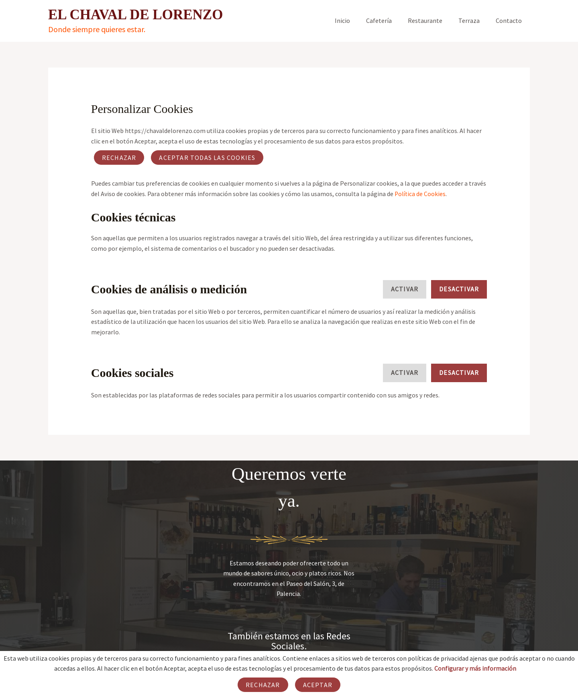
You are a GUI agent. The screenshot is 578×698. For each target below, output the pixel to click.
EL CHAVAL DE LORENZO (135, 15)
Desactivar (459, 289)
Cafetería (390, 20)
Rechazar (119, 158)
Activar (404, 289)
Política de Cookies (421, 194)
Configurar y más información (475, 668)
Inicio (356, 20)
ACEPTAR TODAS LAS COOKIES (207, 158)
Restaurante (433, 20)
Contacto (510, 20)
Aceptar (317, 685)
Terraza (473, 20)
